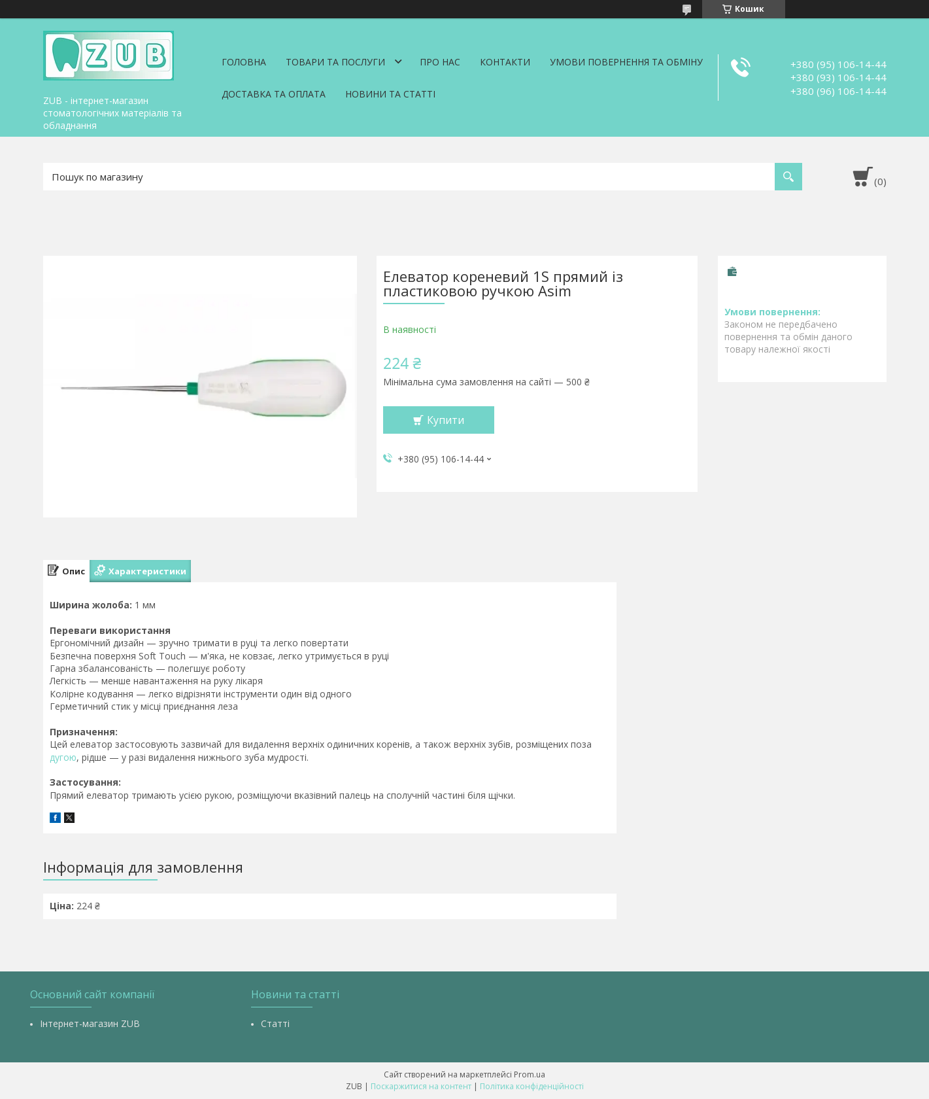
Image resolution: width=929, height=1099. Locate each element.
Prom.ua (529, 1074)
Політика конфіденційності (532, 1086)
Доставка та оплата (274, 94)
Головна (244, 62)
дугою (63, 757)
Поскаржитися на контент (421, 1086)
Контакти (505, 62)
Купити (445, 420)
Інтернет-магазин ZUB (90, 1023)
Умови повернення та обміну (626, 62)
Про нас (440, 62)
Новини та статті (390, 94)
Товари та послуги (335, 62)
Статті (275, 1023)
